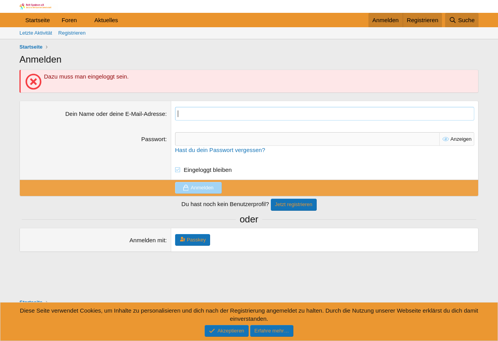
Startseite (37, 20)
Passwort (153, 139)
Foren (69, 20)
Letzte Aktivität (35, 33)
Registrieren (72, 33)
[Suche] (462, 20)
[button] (82, 20)
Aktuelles (106, 20)
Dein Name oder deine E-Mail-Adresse (115, 113)
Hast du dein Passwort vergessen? (220, 150)
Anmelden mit (147, 240)
